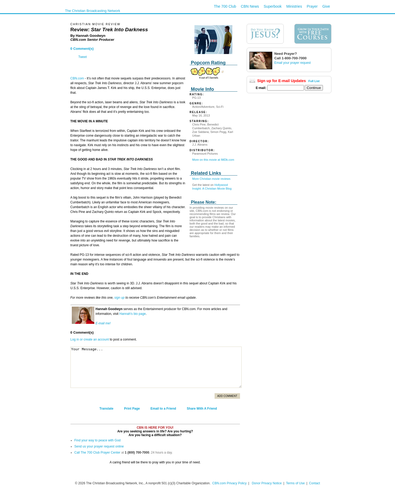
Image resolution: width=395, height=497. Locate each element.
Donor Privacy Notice (267, 483)
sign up (119, 297)
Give (326, 6)
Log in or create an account (89, 339)
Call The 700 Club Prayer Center (97, 452)
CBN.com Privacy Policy (229, 483)
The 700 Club (225, 6)
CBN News (250, 6)
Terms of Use (295, 483)
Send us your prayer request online (99, 446)
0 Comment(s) (82, 49)
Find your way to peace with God (97, 440)
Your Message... (156, 367)
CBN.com (77, 78)
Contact (314, 483)
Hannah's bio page (132, 314)
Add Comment (227, 396)
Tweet (82, 57)
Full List (313, 81)
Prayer (312, 6)
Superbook (273, 6)
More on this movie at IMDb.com (213, 159)
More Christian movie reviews (211, 178)
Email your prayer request (292, 63)
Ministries (294, 6)
